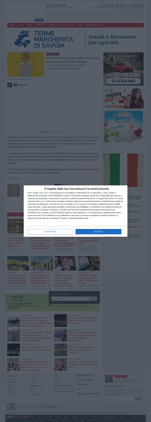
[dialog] (75, 211)
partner (46, 193)
